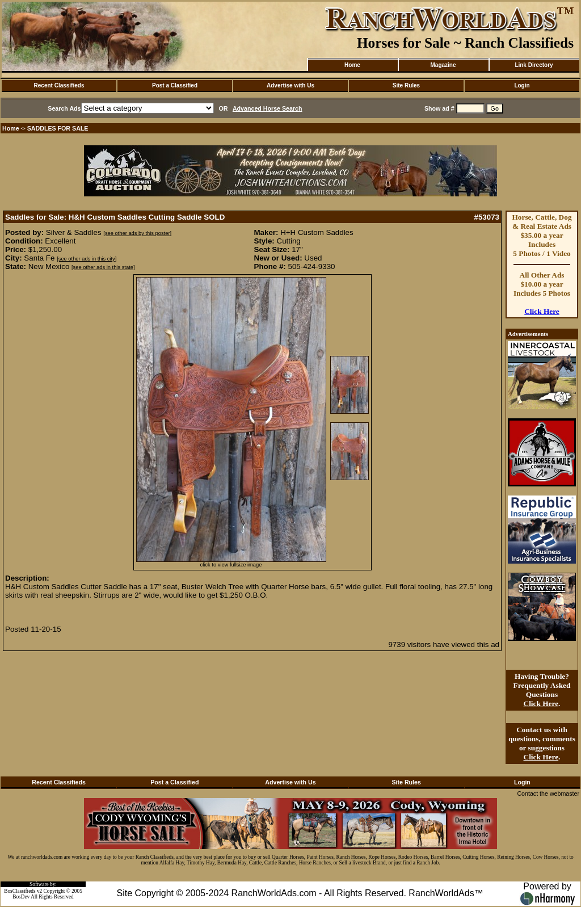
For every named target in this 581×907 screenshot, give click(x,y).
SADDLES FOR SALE (58, 128)
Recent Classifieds (59, 85)
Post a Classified (174, 85)
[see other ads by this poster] (137, 233)
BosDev (21, 897)
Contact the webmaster (548, 793)
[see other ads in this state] (102, 267)
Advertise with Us (290, 85)
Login (521, 85)
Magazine (443, 65)
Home (352, 65)
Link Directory (534, 65)
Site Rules (406, 85)
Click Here (541, 311)
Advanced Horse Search (267, 108)
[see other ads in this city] (86, 259)
